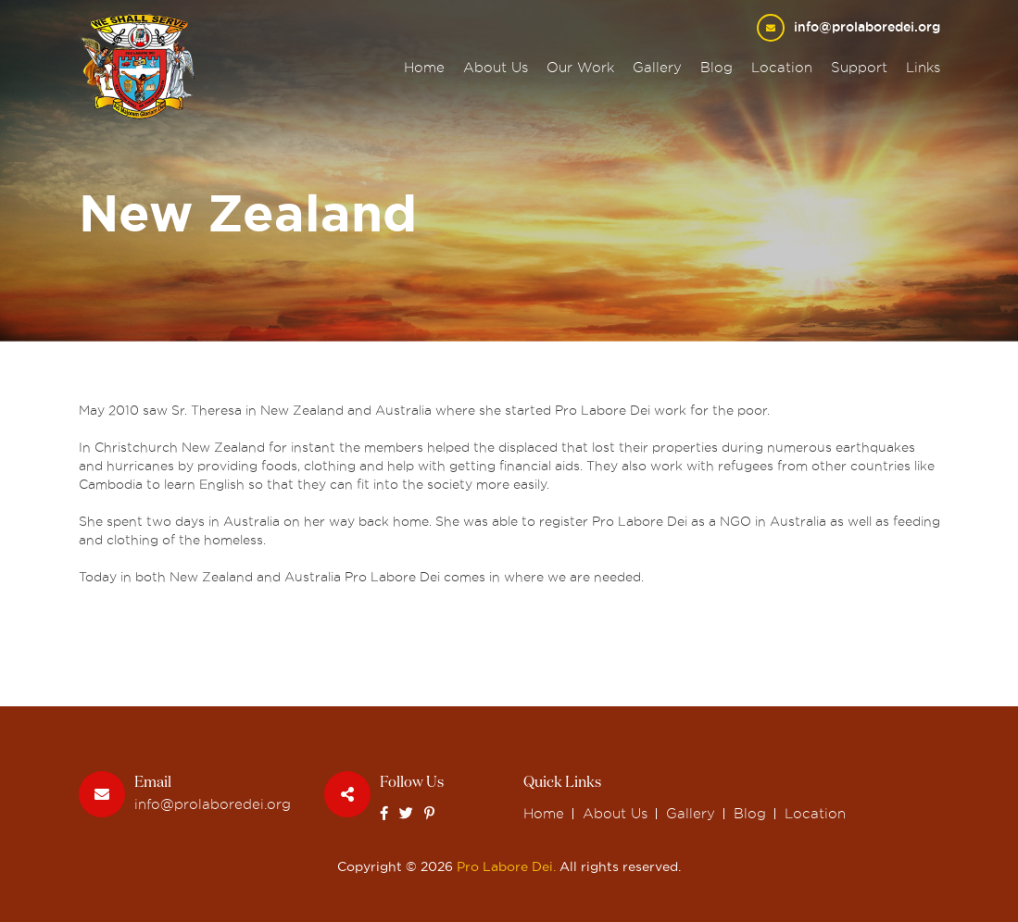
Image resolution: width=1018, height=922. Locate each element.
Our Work (580, 67)
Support (859, 67)
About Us (495, 67)
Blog (716, 67)
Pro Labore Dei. (506, 866)
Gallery (657, 67)
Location (781, 67)
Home (424, 67)
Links (923, 67)
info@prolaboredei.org (867, 26)
